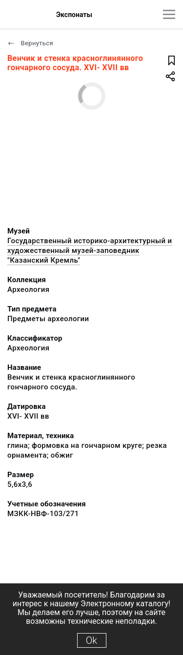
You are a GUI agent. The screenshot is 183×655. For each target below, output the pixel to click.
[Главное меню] (169, 14)
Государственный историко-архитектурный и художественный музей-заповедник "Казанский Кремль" (89, 250)
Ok (91, 640)
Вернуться (30, 43)
